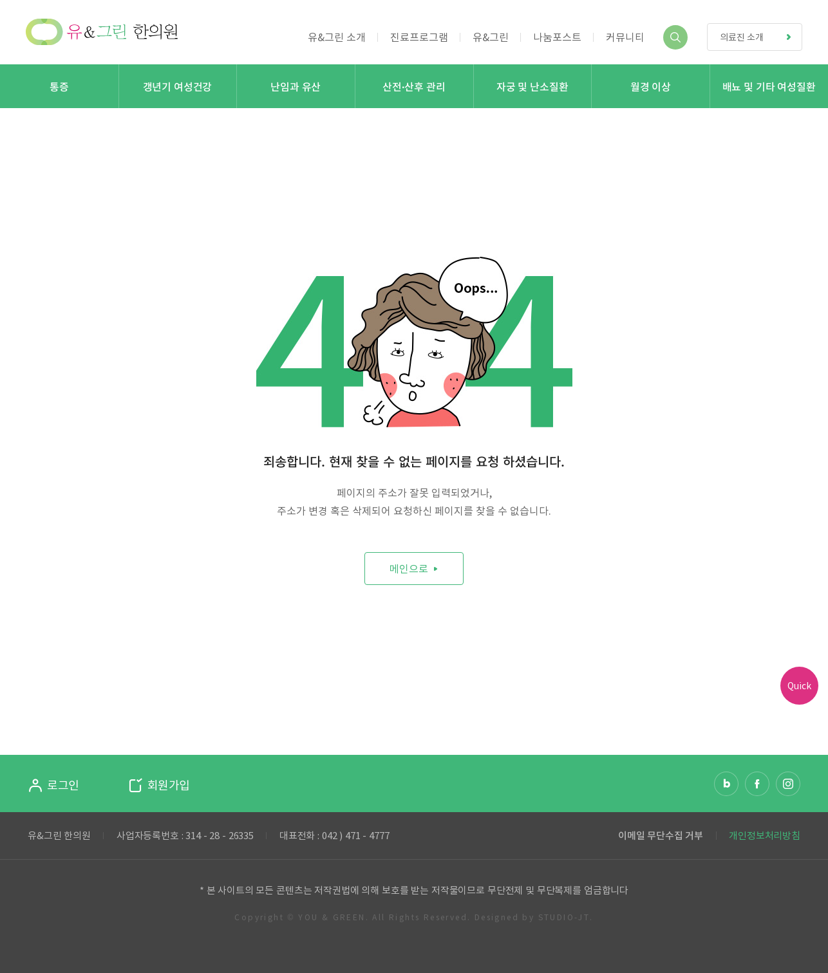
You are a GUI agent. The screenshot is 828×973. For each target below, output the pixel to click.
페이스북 (757, 784)
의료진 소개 (761, 37)
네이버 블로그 (726, 784)
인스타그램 (788, 784)
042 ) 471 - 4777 (356, 835)
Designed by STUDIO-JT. (534, 917)
